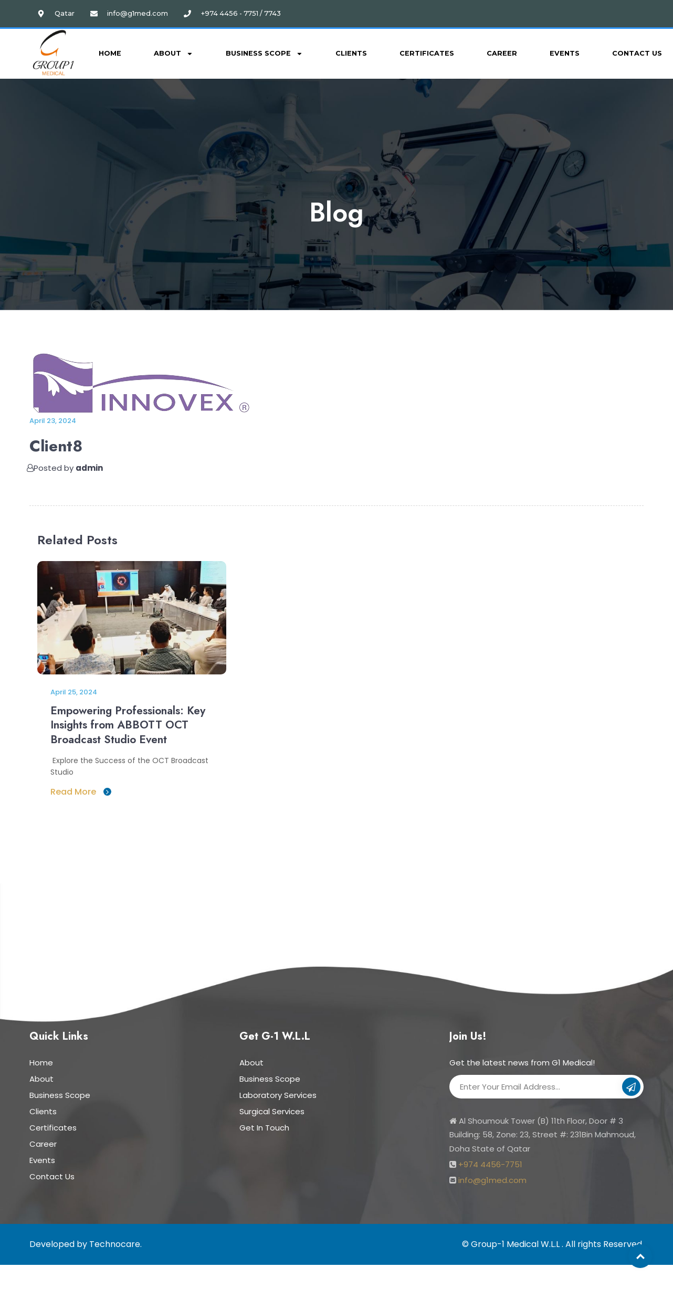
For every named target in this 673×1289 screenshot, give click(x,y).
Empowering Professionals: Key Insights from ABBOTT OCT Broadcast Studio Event (125, 724)
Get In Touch (264, 1125)
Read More (80, 790)
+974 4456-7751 (490, 1162)
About (173, 53)
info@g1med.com (492, 1178)
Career (502, 53)
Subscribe (631, 1086)
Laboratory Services (278, 1092)
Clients (351, 53)
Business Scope (264, 53)
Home (110, 53)
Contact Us (52, 1174)
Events (565, 53)
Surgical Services (271, 1109)
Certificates (426, 53)
